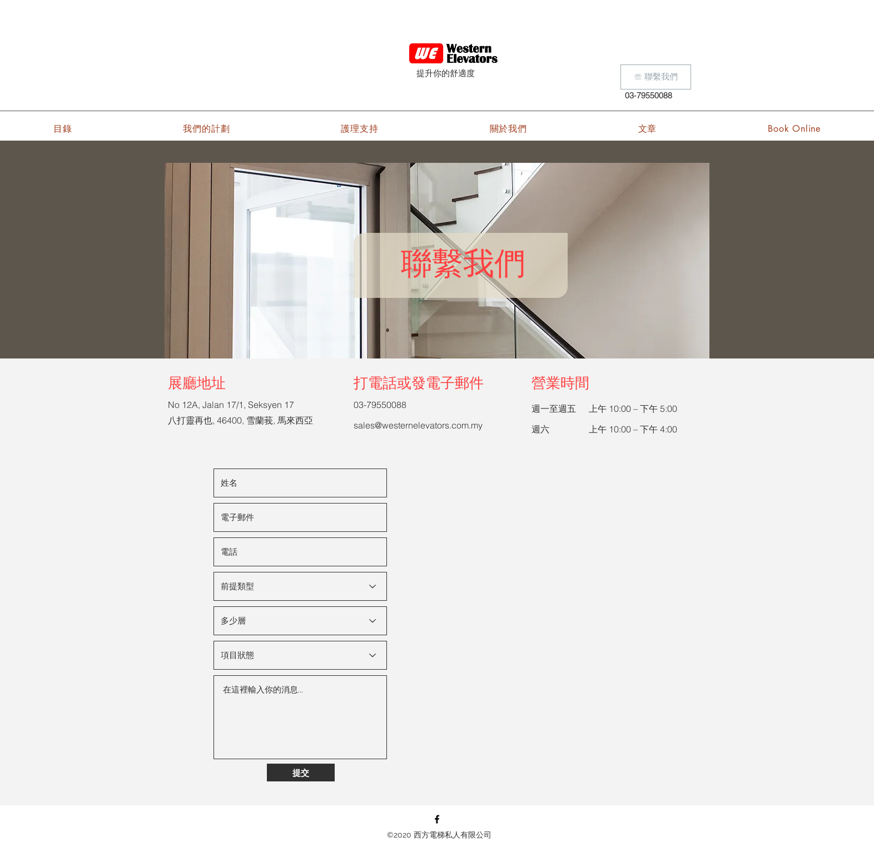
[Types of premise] (300, 586)
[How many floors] (300, 620)
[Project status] (300, 655)
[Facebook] (437, 819)
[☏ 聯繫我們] (655, 76)
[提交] (301, 772)
